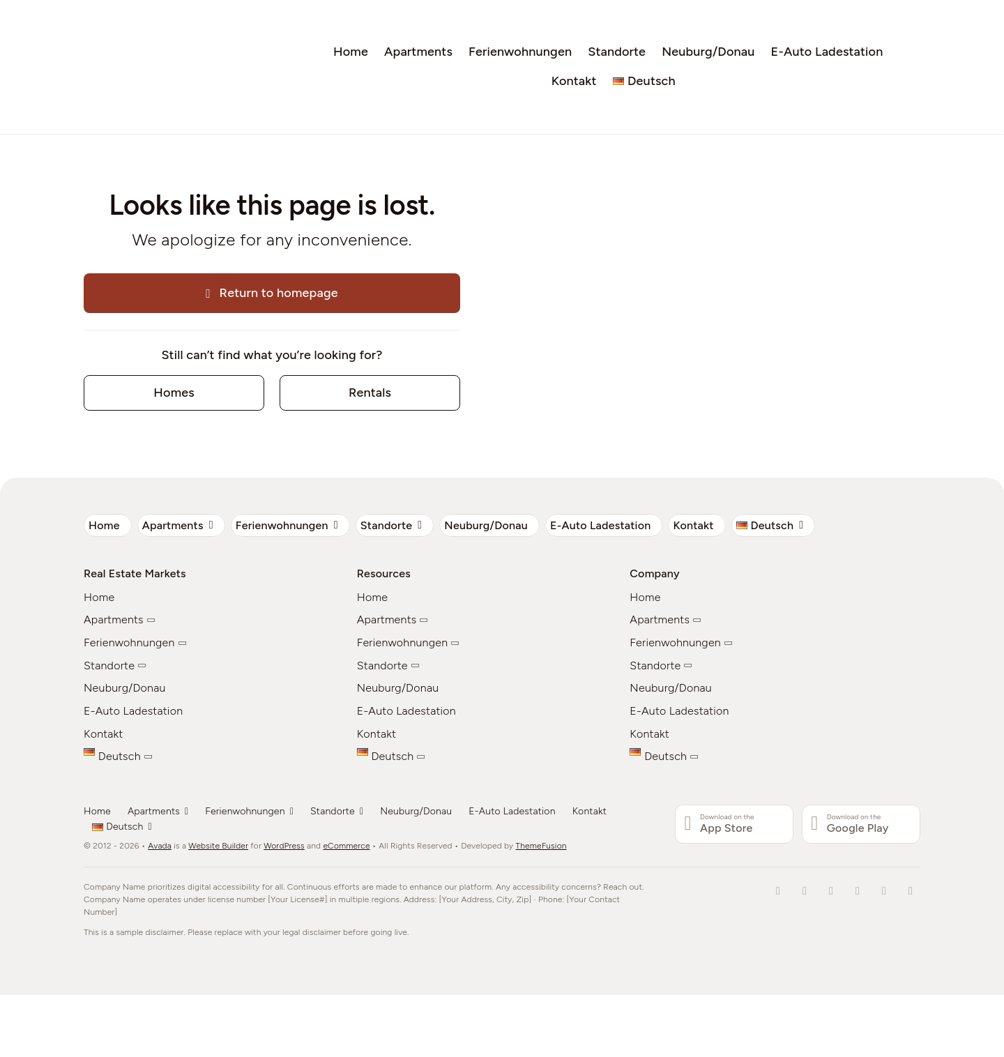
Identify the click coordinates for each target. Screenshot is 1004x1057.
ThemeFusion (541, 846)
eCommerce (346, 846)
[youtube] (884, 891)
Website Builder (218, 846)
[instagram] (857, 891)
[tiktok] (804, 891)
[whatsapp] (910, 891)
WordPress (284, 846)
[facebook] (778, 891)
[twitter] (831, 891)
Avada (160, 846)
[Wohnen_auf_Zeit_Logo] (139, 17)
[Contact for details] (174, 393)
